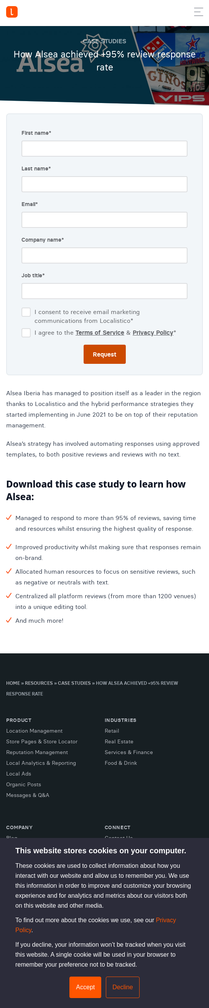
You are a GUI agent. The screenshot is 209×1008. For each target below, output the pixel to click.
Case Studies (74, 683)
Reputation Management (37, 752)
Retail (112, 730)
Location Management (34, 730)
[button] (198, 13)
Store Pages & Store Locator (41, 741)
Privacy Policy (153, 332)
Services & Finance (129, 752)
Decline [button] (122, 987)
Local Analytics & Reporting (41, 762)
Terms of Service (100, 332)
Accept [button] (85, 987)
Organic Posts (23, 784)
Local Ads (18, 773)
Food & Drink (121, 762)
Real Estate (119, 741)
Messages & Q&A (27, 795)
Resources (39, 683)
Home (13, 683)
